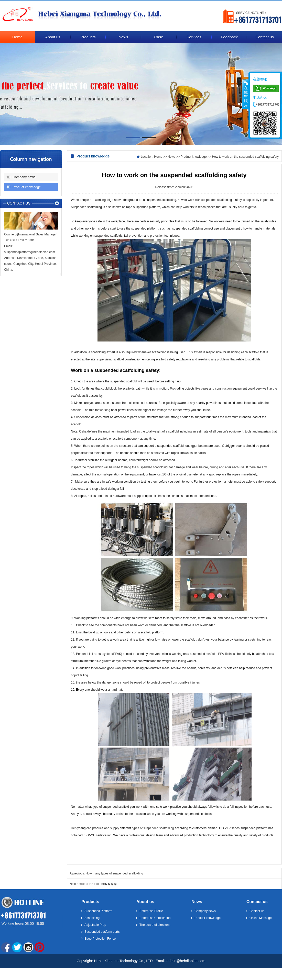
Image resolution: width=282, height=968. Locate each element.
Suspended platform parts (102, 931)
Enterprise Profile (151, 911)
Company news (24, 177)
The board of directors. (154, 925)
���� (245, 94)
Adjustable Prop (95, 925)
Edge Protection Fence (100, 938)
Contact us (257, 901)
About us (145, 901)
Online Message (261, 918)
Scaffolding (92, 918)
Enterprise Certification (154, 918)
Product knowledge (27, 187)
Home (158, 156)
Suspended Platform (98, 911)
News (171, 156)
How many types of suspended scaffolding (114, 873)
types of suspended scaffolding (153, 828)
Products (90, 901)
